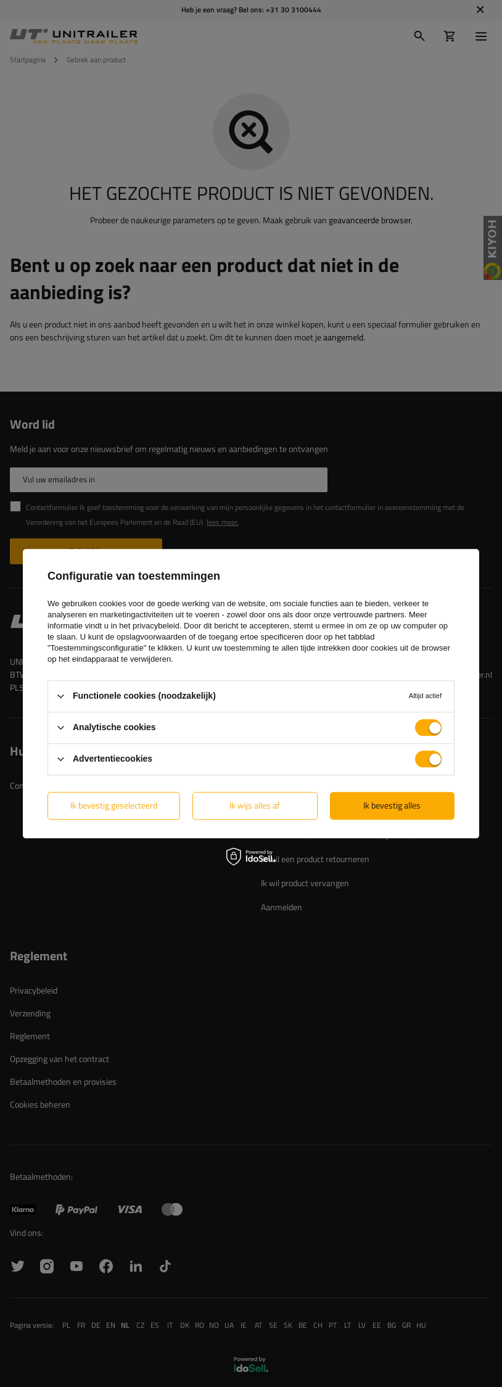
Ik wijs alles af (254, 805)
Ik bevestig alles (392, 805)
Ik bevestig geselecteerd (113, 805)
